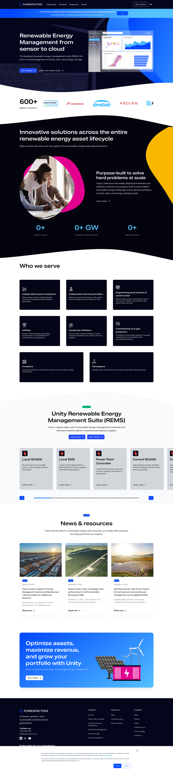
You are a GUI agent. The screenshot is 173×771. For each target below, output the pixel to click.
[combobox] (150, 4)
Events (136, 723)
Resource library (117, 723)
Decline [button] (127, 766)
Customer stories (117, 719)
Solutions (92, 710)
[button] (22, 498)
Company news (139, 727)
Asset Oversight (94, 734)
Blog (112, 715)
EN (151, 4)
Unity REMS (86, 407)
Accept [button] (117, 766)
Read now (28, 611)
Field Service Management (97, 730)
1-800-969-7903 (25, 731)
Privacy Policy (108, 755)
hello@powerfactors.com (28, 734)
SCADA (91, 715)
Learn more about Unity (51, 70)
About (136, 715)
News (25, 580)
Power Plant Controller (96, 719)
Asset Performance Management (95, 725)
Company (138, 710)
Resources (115, 710)
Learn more (103, 201)
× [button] (137, 750)
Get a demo (140, 4)
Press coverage (139, 731)
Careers (137, 719)
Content (86, 515)
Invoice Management (95, 738)
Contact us (138, 735)
